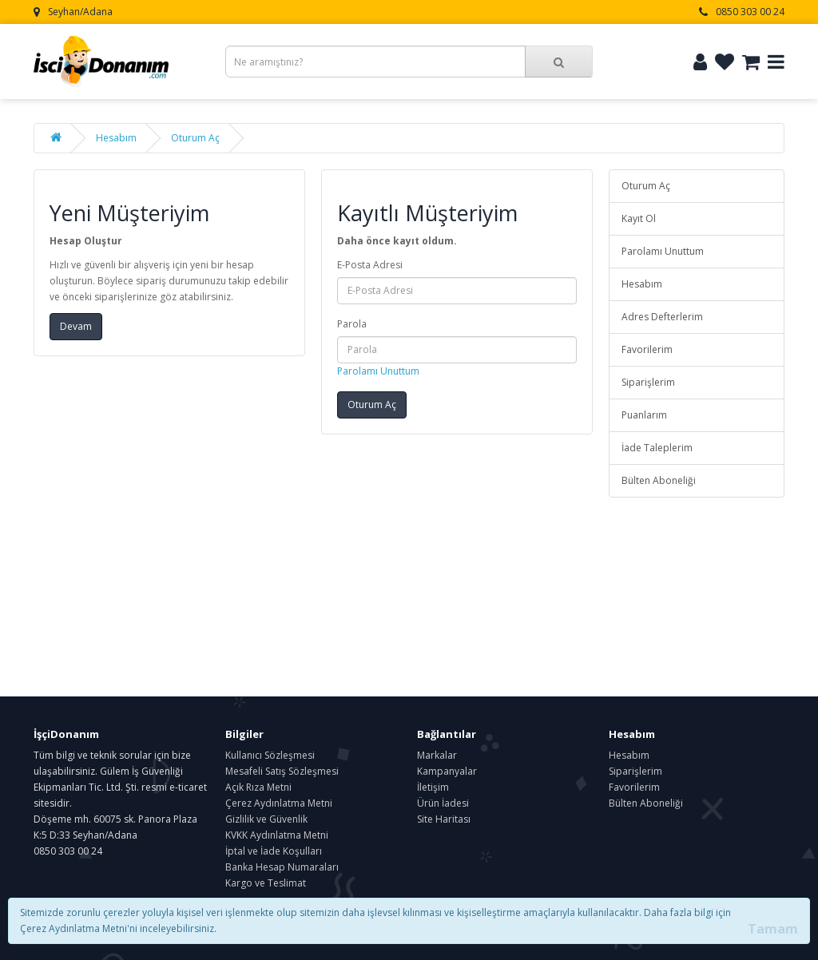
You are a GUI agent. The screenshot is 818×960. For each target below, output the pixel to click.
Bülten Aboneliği (658, 480)
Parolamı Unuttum (378, 371)
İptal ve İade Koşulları (273, 851)
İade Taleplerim (657, 447)
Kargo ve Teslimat (265, 883)
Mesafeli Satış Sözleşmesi (282, 771)
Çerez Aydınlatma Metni (278, 803)
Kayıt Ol (638, 218)
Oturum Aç (195, 138)
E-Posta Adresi (370, 265)
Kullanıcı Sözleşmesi (270, 755)
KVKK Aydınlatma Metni (276, 835)
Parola (352, 324)
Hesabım (116, 138)
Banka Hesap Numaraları (282, 867)
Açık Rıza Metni (258, 787)
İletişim (433, 787)
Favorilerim (647, 349)
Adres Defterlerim (662, 316)
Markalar (437, 755)
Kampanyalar (447, 771)
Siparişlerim (648, 382)
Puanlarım (644, 415)
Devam (76, 326)
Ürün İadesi (443, 803)
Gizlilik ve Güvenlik (266, 819)
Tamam (773, 928)
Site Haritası (444, 819)
